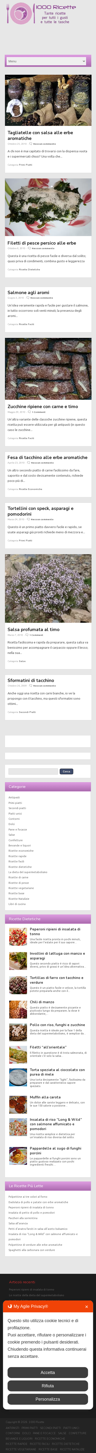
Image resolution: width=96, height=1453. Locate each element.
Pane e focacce (18, 829)
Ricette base (16, 893)
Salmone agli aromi (28, 292)
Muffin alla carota (45, 1097)
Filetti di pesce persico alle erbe (42, 243)
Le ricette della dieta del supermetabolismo (36, 1295)
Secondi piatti (27, 712)
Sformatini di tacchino (31, 680)
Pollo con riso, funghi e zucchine (57, 1025)
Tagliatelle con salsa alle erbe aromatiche (40, 135)
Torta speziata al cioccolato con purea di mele (57, 1072)
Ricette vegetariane (21, 888)
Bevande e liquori (20, 845)
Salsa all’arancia (18, 1223)
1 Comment (39, 412)
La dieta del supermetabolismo (28, 872)
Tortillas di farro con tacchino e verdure (56, 980)
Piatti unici (15, 813)
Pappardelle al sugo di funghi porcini (55, 1150)
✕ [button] (86, 1307)
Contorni (14, 818)
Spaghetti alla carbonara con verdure (32, 1250)
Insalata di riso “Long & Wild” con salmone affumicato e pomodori (56, 1124)
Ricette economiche (30, 489)
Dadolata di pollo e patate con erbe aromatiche (38, 1202)
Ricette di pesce (19, 882)
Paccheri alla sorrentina (23, 1218)
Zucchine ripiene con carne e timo (43, 406)
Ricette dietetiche (29, 269)
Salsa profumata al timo (33, 629)
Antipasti (14, 797)
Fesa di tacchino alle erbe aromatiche (47, 457)
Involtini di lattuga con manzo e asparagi (57, 955)
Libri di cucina (17, 904)
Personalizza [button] (48, 1399)
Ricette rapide (18, 856)
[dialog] (48, 1354)
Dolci (12, 824)
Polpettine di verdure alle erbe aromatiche (35, 1244)
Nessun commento (44, 144)
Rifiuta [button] (48, 1386)
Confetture (16, 840)
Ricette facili (26, 324)
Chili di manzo (42, 1002)
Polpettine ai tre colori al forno (28, 1196)
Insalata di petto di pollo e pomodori (32, 1212)
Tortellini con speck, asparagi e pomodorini (40, 511)
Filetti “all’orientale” (48, 1047)
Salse (22, 661)
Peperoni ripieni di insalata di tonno (55, 931)
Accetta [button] (48, 1372)
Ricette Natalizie (19, 898)
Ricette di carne (18, 877)
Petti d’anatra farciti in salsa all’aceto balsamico (38, 1228)
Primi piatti (25, 164)
